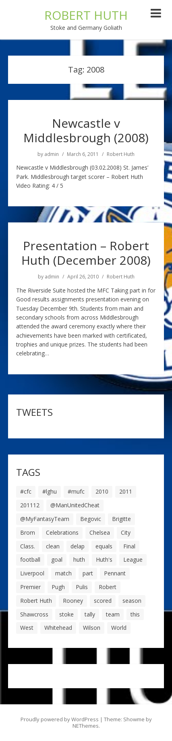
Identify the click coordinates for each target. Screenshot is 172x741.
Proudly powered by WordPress (60, 719)
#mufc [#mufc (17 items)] (76, 491)
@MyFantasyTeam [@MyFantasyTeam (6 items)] (44, 519)
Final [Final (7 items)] (129, 546)
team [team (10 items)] (113, 614)
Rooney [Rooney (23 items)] (73, 600)
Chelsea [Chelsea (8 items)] (99, 532)
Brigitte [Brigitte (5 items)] (121, 519)
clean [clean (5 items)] (53, 546)
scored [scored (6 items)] (103, 600)
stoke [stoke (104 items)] (66, 614)
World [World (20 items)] (118, 627)
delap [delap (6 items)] (77, 546)
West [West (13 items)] (26, 627)
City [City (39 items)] (126, 532)
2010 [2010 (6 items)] (101, 491)
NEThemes (86, 725)
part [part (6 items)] (88, 573)
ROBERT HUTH (86, 15)
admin (51, 154)
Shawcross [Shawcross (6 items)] (34, 614)
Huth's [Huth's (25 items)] (104, 559)
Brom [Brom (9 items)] (27, 532)
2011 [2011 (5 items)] (125, 491)
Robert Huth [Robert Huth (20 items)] (36, 600)
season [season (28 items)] (131, 600)
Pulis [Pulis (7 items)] (82, 587)
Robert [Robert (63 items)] (107, 587)
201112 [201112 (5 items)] (29, 505)
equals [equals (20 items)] (103, 546)
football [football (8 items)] (30, 559)
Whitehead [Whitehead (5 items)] (58, 627)
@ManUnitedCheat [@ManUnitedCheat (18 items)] (74, 505)
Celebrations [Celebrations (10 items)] (62, 532)
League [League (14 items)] (133, 559)
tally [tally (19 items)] (90, 614)
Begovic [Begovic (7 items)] (90, 519)
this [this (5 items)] (135, 614)
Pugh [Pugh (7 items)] (58, 587)
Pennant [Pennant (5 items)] (115, 573)
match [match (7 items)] (63, 573)
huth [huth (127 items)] (79, 559)
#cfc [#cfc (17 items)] (25, 491)
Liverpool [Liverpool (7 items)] (32, 573)
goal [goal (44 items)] (56, 559)
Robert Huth (121, 154)
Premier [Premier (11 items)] (30, 587)
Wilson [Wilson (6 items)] (91, 627)
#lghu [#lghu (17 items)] (49, 491)
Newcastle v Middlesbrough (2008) (86, 130)
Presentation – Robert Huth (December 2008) (86, 252)
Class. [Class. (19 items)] (27, 546)
